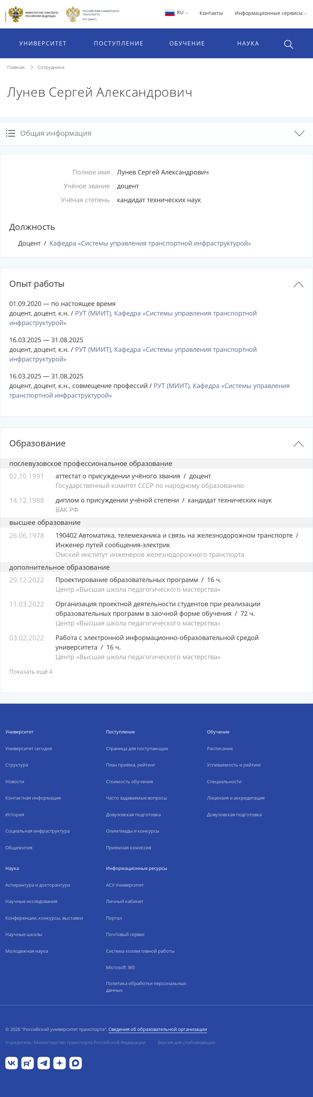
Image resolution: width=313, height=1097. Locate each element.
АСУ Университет (125, 885)
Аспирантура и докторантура (37, 885)
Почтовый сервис (125, 934)
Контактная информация (33, 798)
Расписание (220, 748)
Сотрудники (51, 67)
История (14, 814)
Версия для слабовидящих (187, 1042)
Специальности (224, 781)
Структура (16, 765)
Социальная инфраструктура (37, 831)
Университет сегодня (28, 748)
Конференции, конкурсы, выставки (44, 918)
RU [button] (176, 12)
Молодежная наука (26, 951)
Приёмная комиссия (128, 847)
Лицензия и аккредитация (236, 798)
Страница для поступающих (137, 748)
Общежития (18, 847)
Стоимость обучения (129, 781)
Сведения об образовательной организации (157, 1029)
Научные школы (23, 934)
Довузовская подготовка (133, 814)
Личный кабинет (124, 901)
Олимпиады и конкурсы (132, 831)
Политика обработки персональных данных (146, 987)
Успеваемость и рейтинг (234, 765)
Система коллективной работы (140, 951)
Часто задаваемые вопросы (136, 798)
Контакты (211, 13)
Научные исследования (31, 901)
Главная (16, 67)
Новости (14, 781)
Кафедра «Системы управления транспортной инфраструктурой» (150, 243)
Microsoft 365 (120, 967)
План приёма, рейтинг (130, 765)
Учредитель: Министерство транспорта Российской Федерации (75, 1042)
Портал (114, 918)
